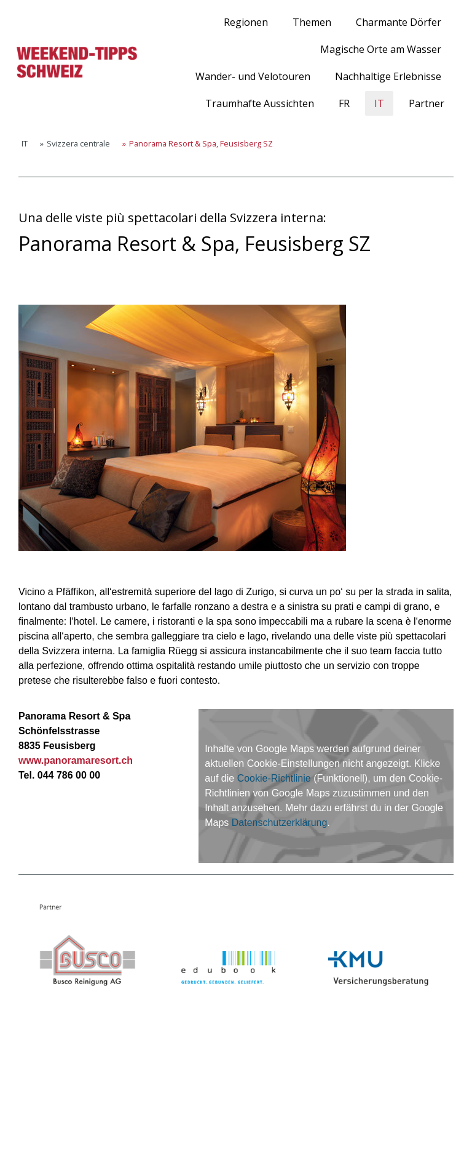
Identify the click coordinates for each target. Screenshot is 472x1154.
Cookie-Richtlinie (274, 778)
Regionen (246, 22)
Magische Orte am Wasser (380, 49)
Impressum (36, 1123)
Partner (426, 103)
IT (379, 103)
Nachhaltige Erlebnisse (388, 76)
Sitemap (150, 1123)
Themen (312, 22)
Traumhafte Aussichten (259, 103)
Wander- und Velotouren (252, 76)
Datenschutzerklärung (280, 822)
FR (344, 103)
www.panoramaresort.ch (75, 760)
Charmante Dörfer (398, 22)
